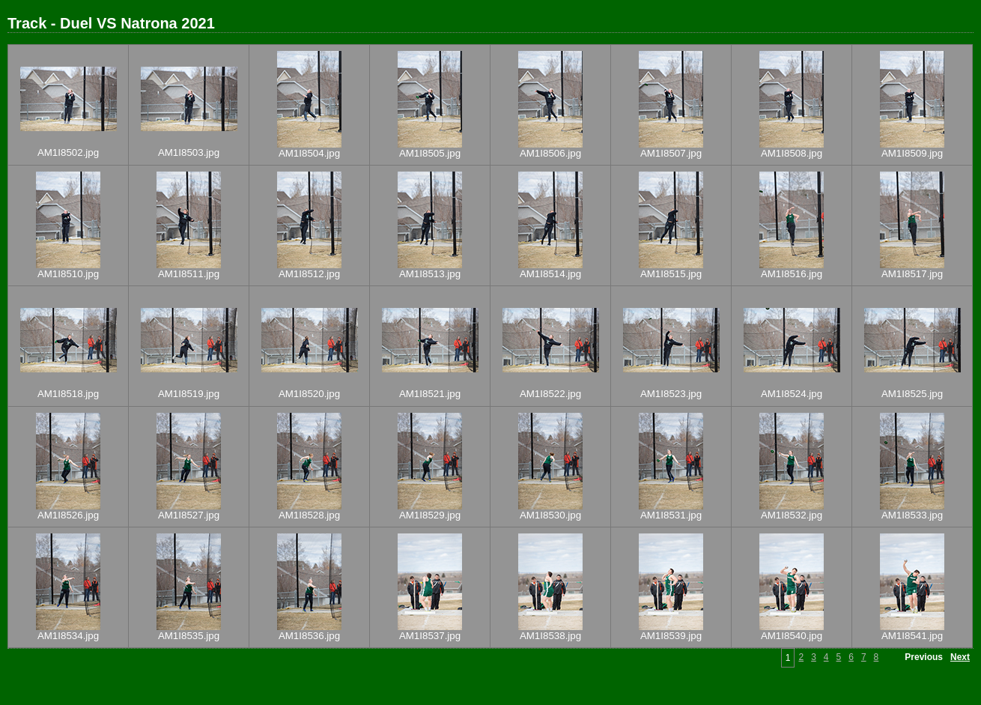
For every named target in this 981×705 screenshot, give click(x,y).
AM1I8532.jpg (791, 515)
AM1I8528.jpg (309, 515)
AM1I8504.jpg (309, 153)
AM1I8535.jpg (188, 635)
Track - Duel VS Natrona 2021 (111, 23)
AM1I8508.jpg (791, 153)
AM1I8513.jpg (430, 273)
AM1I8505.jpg (430, 153)
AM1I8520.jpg (309, 393)
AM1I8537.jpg (430, 635)
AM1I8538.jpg (550, 635)
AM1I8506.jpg (550, 153)
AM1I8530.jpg (550, 515)
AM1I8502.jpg (68, 152)
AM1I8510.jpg (68, 273)
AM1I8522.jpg (550, 393)
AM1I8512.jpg (309, 273)
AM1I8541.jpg (912, 635)
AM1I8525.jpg (912, 393)
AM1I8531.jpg (671, 515)
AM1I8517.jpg (912, 273)
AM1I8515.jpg (671, 273)
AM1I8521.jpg (430, 393)
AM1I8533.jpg (912, 515)
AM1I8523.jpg (671, 393)
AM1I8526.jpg (68, 515)
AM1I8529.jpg (430, 515)
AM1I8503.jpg (188, 152)
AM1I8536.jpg (309, 635)
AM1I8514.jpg (550, 273)
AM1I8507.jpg (671, 153)
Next (960, 657)
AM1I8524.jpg (791, 393)
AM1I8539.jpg (671, 635)
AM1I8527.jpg (188, 515)
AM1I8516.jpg (791, 273)
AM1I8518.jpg (68, 393)
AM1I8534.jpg (68, 635)
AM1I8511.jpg (188, 273)
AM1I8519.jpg (188, 393)
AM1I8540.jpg (791, 635)
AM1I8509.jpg (912, 153)
